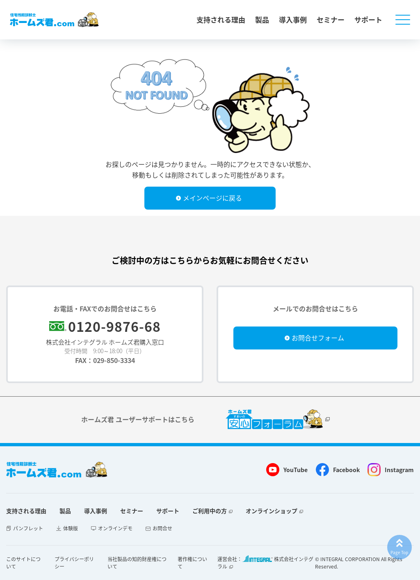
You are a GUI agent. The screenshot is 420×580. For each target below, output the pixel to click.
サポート (368, 19)
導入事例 (293, 19)
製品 (262, 19)
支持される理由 (220, 19)
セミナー (331, 19)
